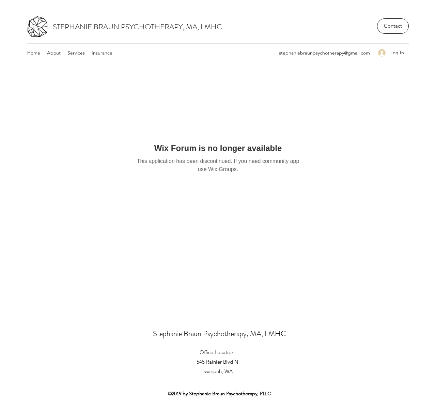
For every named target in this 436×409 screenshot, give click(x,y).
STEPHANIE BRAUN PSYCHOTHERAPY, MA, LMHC (137, 26)
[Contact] (393, 26)
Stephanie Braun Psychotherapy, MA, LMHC (219, 333)
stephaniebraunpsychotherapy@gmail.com (324, 53)
